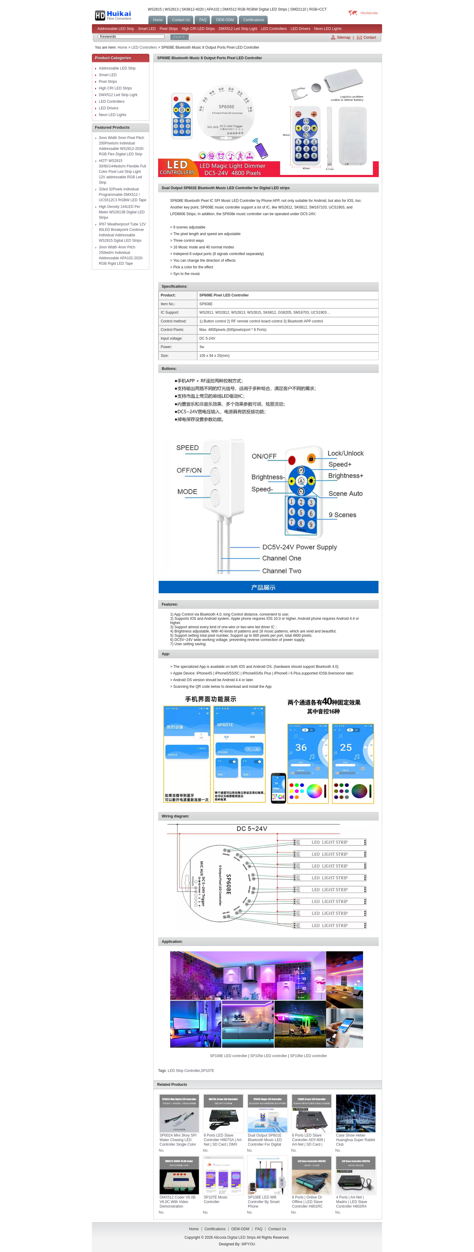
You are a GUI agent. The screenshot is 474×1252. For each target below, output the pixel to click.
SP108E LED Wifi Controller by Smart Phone (264, 1201)
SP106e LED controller (308, 1056)
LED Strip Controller (184, 1071)
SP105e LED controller (268, 1056)
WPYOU (248, 1244)
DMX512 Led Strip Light (238, 29)
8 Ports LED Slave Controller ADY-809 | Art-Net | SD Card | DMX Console (308, 1142)
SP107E (207, 1071)
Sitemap (343, 37)
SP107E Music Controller (216, 1199)
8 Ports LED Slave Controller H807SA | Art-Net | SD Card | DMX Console (223, 1142)
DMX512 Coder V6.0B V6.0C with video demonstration (178, 1201)
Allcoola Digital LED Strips (120, 15)
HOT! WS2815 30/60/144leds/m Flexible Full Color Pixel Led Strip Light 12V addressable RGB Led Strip (122, 172)
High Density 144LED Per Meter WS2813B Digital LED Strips (121, 212)
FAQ (258, 1229)
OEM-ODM (240, 1229)
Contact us (277, 1229)
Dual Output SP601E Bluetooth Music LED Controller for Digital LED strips (265, 1142)
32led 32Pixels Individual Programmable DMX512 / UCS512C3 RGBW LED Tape (122, 194)
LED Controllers (274, 29)
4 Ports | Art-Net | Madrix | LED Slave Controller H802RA (351, 1201)
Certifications (215, 1229)
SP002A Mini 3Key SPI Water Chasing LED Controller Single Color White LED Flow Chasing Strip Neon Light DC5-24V (178, 1146)
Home (122, 47)
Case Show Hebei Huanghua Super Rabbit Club (355, 1140)
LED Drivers (300, 29)
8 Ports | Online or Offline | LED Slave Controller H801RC (307, 1201)
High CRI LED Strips (198, 29)
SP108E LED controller (228, 1056)
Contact (370, 37)
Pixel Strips (169, 29)
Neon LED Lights (328, 29)
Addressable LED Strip (115, 29)
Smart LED (147, 29)
